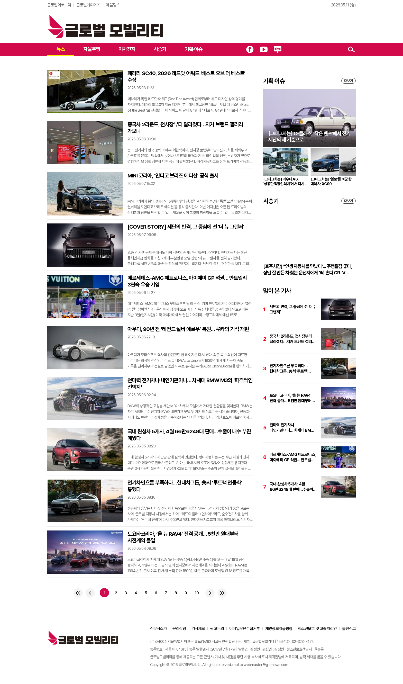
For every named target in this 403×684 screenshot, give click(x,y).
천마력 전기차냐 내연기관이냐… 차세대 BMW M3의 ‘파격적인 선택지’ (189, 383)
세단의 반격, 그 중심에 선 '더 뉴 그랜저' (293, 309)
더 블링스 (113, 5)
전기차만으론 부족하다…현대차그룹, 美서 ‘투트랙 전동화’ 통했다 (184, 485)
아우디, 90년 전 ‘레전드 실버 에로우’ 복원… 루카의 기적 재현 (188, 329)
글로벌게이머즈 (88, 5)
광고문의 (217, 628)
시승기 (160, 49)
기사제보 (198, 628)
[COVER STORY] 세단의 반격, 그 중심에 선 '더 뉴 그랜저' (185, 226)
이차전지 (126, 49)
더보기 (348, 81)
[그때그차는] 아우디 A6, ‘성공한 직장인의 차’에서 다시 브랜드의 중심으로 (283, 181)
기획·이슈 (194, 49)
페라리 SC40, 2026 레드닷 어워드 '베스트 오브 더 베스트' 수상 (186, 76)
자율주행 (91, 49)
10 (197, 593)
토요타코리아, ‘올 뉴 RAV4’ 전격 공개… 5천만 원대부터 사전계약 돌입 (183, 537)
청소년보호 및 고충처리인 (317, 628)
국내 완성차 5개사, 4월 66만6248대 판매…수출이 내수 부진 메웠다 (189, 434)
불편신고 (349, 628)
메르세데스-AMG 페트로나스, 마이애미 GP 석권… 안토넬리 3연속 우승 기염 (187, 281)
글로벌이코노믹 (59, 5)
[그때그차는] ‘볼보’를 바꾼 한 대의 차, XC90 (331, 181)
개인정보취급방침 (278, 628)
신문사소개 (158, 628)
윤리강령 (179, 628)
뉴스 (61, 49)
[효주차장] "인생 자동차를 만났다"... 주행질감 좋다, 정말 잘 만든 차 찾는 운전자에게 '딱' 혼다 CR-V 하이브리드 (307, 269)
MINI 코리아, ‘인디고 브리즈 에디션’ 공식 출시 (172, 175)
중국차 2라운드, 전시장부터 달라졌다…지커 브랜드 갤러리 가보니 (185, 127)
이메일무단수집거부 (244, 628)
